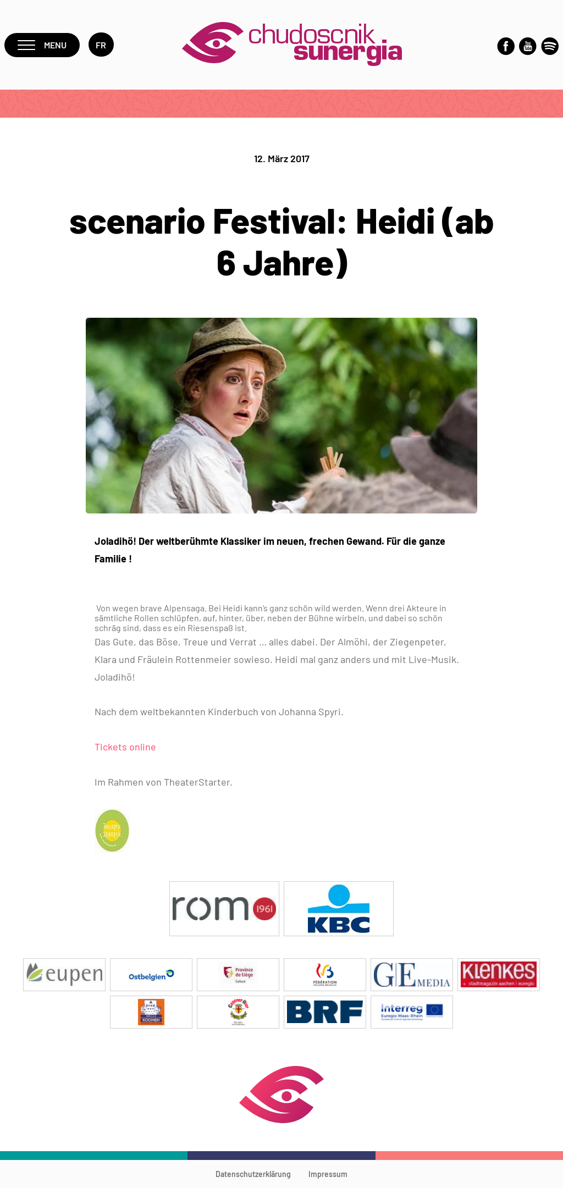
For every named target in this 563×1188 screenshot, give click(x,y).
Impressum (327, 1174)
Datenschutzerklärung (253, 1174)
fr (101, 45)
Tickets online (125, 747)
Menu (42, 45)
